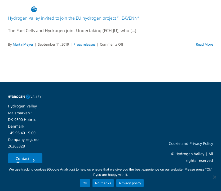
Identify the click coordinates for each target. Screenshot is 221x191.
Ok (85, 183)
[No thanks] (214, 177)
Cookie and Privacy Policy (191, 143)
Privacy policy (130, 183)
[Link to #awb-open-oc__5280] (206, 9)
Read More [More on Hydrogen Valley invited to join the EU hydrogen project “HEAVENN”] (204, 44)
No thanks (103, 183)
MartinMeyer (23, 44)
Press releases (84, 44)
